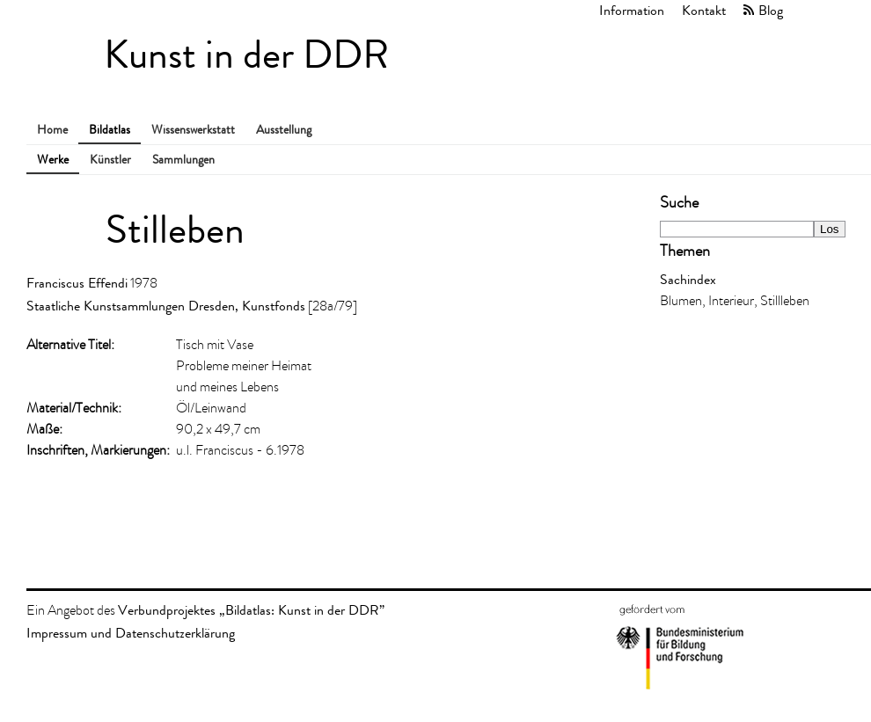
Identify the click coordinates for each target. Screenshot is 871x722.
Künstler (110, 159)
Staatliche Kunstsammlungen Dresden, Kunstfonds (165, 305)
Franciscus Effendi (77, 283)
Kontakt (704, 10)
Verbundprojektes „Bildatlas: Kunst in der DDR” (251, 610)
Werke (53, 159)
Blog (770, 10)
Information (631, 10)
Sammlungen (183, 159)
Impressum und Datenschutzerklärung (130, 633)
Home (52, 129)
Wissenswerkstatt (193, 129)
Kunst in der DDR (246, 55)
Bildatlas (109, 129)
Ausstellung (283, 129)
